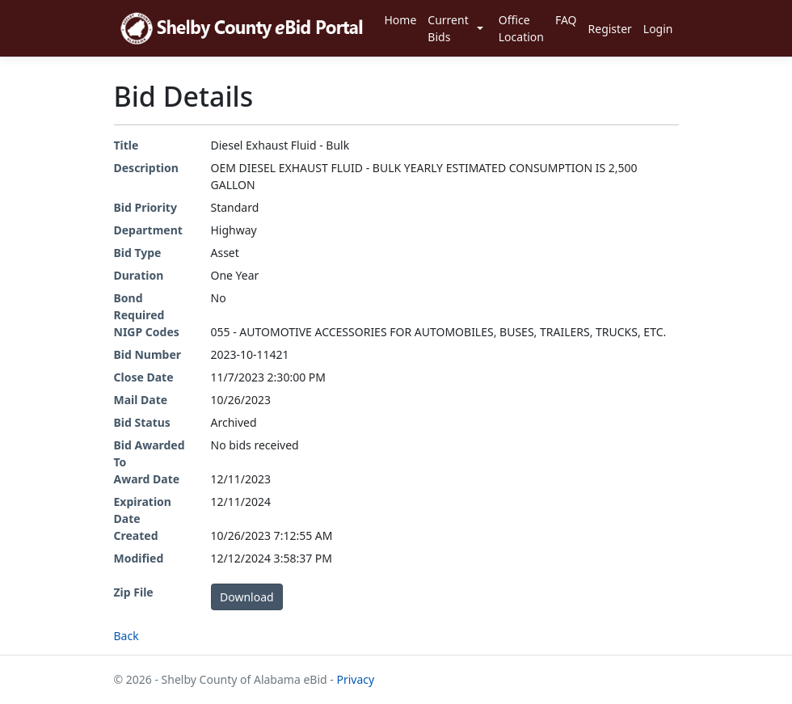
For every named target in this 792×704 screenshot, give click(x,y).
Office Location (521, 28)
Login (658, 28)
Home (400, 19)
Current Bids (448, 28)
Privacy (355, 679)
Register (610, 28)
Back (126, 635)
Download (247, 597)
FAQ (566, 19)
